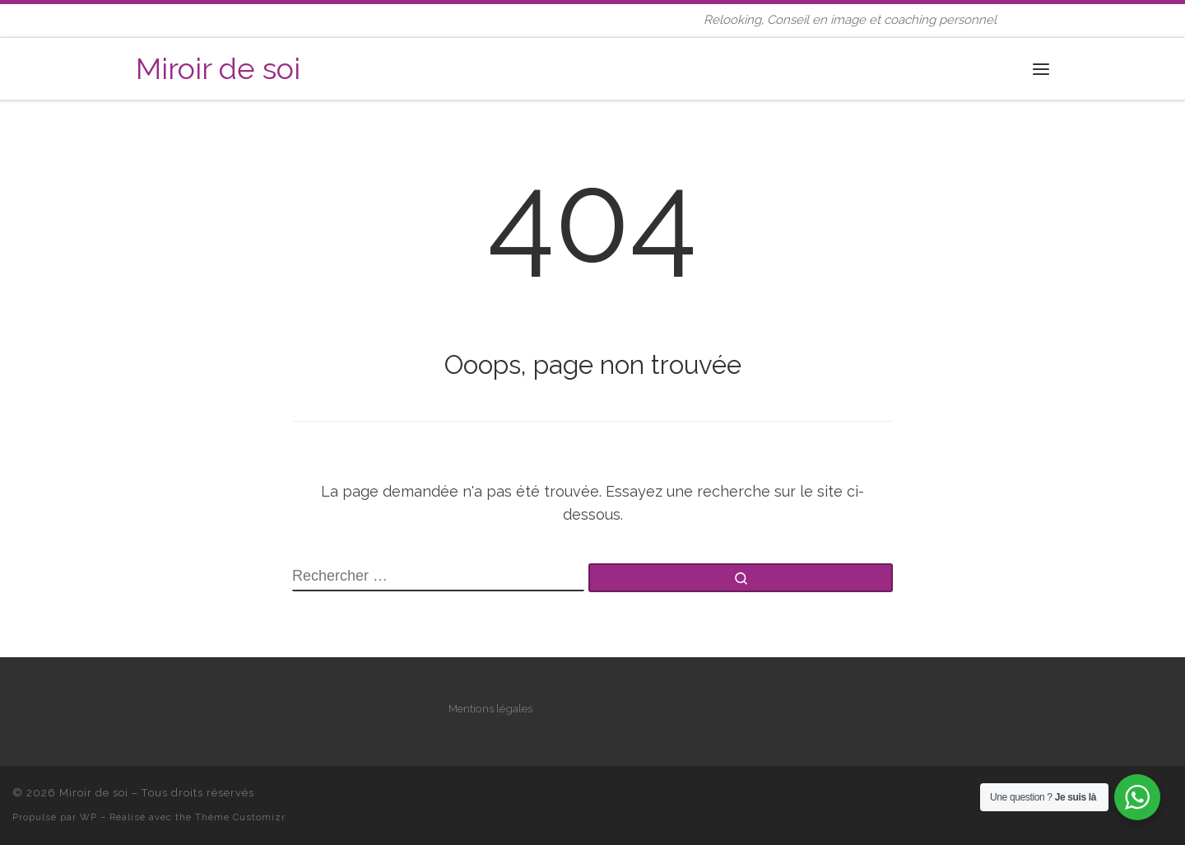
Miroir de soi (93, 793)
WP (88, 817)
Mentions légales (490, 708)
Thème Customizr (240, 817)
